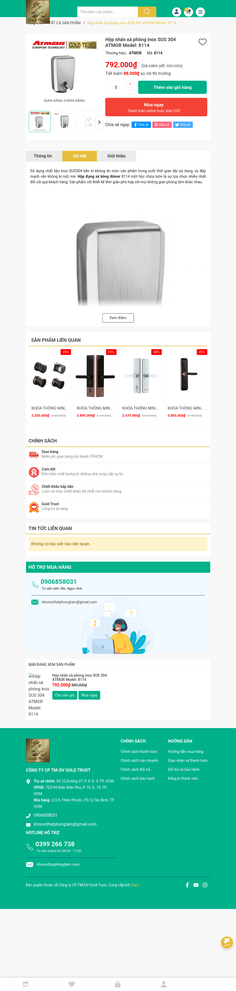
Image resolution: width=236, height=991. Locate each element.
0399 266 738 (55, 822)
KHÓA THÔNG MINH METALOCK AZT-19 (67, 408)
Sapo (135, 864)
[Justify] (146, 12)
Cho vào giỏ (64, 691)
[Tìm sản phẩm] (107, 12)
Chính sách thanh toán (139, 730)
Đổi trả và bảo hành (184, 748)
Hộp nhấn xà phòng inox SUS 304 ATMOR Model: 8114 (79, 674)
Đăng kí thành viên (183, 757)
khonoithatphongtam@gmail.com (65, 802)
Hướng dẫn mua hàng (185, 730)
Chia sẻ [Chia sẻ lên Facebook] (140, 125)
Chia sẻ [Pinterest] (161, 125)
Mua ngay (154, 109)
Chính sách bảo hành (138, 757)
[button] (99, 122)
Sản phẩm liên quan (56, 340)
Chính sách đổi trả (135, 748)
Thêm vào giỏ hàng (172, 87)
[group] (64, 72)
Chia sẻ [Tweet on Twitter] (182, 125)
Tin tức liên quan (50, 524)
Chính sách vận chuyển (139, 739)
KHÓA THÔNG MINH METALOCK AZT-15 (157, 408)
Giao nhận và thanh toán (188, 739)
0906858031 (59, 578)
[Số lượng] (115, 87)
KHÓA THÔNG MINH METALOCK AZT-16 (112, 408)
